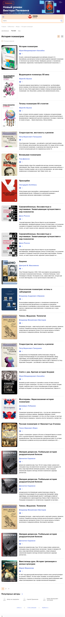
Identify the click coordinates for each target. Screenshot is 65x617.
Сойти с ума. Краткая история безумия (36, 372)
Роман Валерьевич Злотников (52, 599)
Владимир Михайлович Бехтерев (32, 320)
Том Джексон (24, 159)
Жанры (18, 26)
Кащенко (23, 261)
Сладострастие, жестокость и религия (36, 133)
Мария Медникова (26, 568)
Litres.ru (19, 607)
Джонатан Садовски (27, 458)
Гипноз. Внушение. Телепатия (32, 316)
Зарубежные (5, 30)
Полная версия (9, 41)
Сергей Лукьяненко (32, 599)
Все (19, 30)
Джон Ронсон (24, 216)
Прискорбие (24, 181)
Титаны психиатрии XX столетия (33, 104)
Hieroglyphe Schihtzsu (28, 185)
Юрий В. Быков (25, 79)
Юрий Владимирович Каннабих (32, 51)
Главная (3, 26)
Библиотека (11, 26)
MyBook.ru (45, 607)
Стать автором (31, 607)
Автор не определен (13, 599)
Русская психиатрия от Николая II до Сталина (39, 424)
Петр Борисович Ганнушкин (30, 137)
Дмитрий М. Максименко (29, 265)
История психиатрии (28, 46)
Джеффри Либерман (27, 406)
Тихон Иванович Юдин (28, 428)
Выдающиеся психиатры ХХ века (34, 75)
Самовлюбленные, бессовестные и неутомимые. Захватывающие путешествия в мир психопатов (39, 209)
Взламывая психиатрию (30, 155)
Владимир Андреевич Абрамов (31, 296)
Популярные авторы (10, 594)
